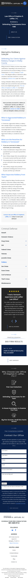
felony (12, 72)
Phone (3, 460)
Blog (14, 559)
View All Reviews (14, 326)
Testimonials (14, 556)
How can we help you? (7, 474)
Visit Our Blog (14, 360)
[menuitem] (14, 233)
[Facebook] (15, 530)
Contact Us (14, 562)
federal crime (11, 78)
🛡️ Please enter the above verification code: (12, 486)
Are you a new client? (7, 469)
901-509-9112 (14, 523)
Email (3, 464)
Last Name (4, 455)
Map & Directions (14, 543)
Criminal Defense (14, 553)
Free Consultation (14, 37)
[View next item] (16, 321)
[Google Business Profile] (12, 530)
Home (14, 550)
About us (14, 32)
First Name (4, 450)
